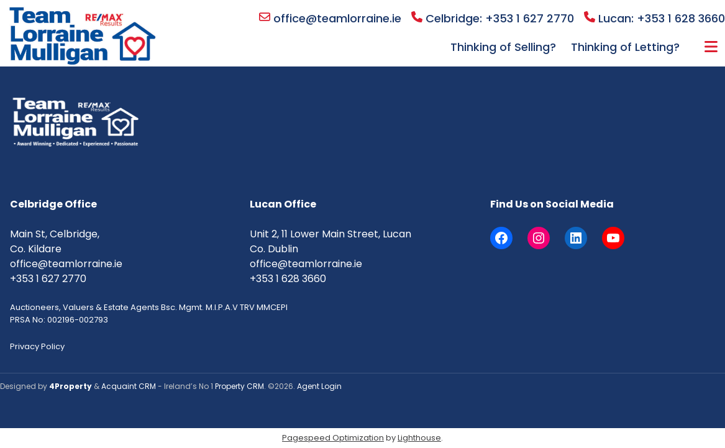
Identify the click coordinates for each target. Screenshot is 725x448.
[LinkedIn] (576, 238)
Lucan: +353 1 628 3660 (654, 18)
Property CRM (239, 386)
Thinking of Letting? (625, 47)
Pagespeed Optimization (333, 438)
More (711, 46)
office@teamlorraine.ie (330, 18)
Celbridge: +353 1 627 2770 (492, 18)
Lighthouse (419, 438)
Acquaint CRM (128, 386)
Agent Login (319, 386)
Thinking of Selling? (503, 47)
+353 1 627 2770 (48, 279)
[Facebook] (501, 238)
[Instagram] (538, 238)
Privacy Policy (37, 346)
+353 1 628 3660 (288, 279)
